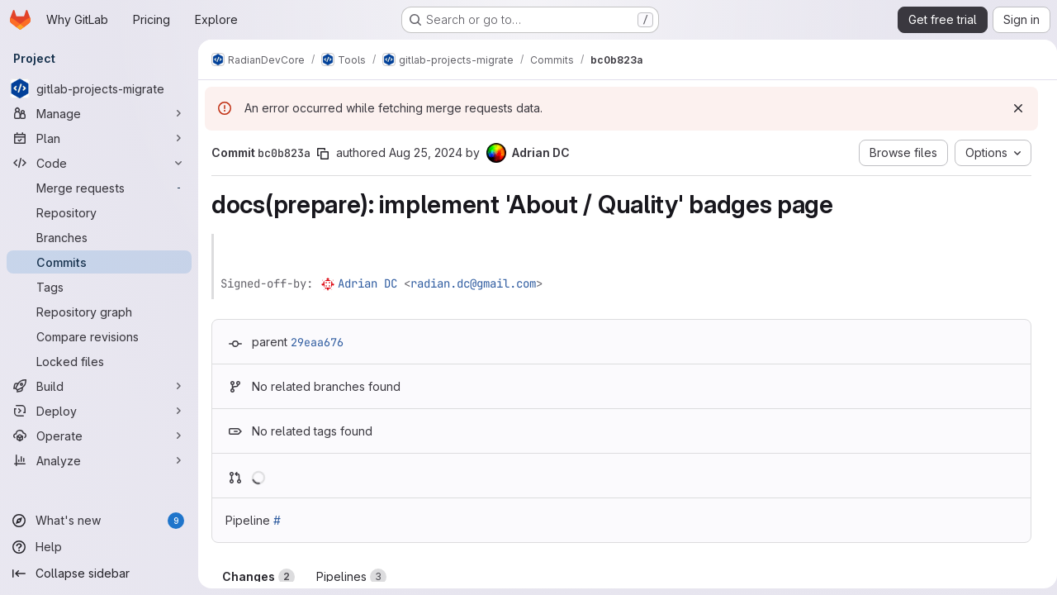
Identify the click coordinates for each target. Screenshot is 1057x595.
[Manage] (99, 113)
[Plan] (99, 138)
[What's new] (99, 520)
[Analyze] (99, 460)
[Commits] (99, 262)
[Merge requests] (99, 187)
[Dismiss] (1011, 108)
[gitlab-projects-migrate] (99, 88)
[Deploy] (99, 410)
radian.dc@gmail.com (473, 283)
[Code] (99, 162)
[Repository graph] (99, 311)
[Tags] (99, 286)
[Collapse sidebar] (99, 573)
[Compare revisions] (99, 336)
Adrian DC (367, 283)
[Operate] (99, 435)
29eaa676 (317, 342)
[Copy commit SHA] (323, 154)
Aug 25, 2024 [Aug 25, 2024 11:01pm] (425, 152)
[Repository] (99, 212)
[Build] (99, 385)
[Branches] (99, 237)
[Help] (99, 547)
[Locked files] (99, 361)
